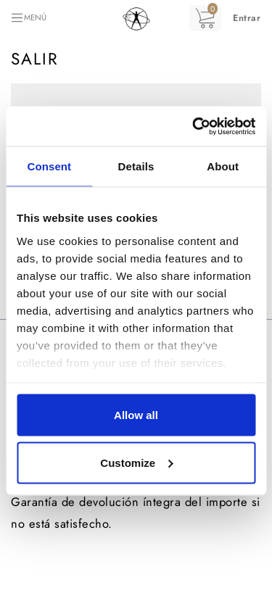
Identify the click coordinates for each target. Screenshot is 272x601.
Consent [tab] (49, 166)
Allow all (136, 415)
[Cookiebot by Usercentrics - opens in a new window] (193, 126)
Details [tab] (136, 166)
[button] (246, 18)
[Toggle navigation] (28, 17)
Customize (136, 462)
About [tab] (223, 166)
